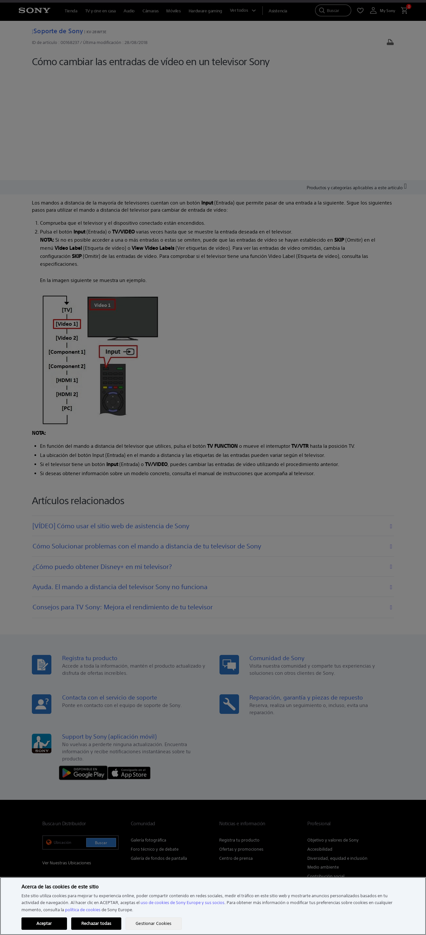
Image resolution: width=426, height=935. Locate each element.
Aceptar (44, 923)
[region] (213, 906)
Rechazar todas (96, 923)
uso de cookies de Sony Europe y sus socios (182, 902)
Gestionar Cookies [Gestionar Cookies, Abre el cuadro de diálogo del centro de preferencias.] (153, 923)
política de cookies (82, 910)
